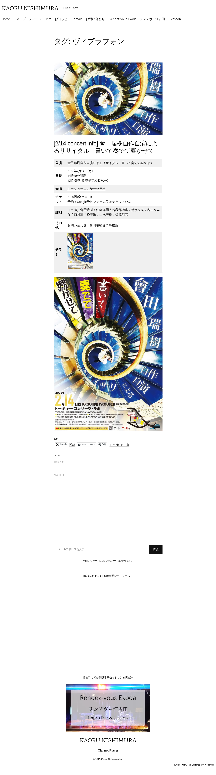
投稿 (72, 444)
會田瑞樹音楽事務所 (104, 225)
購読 (155, 549)
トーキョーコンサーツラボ (87, 189)
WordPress (209, 765)
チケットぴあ (121, 202)
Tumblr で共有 (119, 444)
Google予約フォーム (91, 202)
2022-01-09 (59, 475)
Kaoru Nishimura (30, 7)
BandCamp (90, 575)
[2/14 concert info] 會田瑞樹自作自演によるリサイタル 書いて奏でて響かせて (106, 147)
